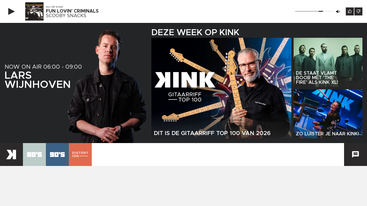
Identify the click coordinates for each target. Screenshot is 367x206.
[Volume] (314, 11)
